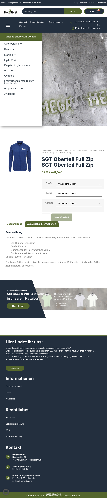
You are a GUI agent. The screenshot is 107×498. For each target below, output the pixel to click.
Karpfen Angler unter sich (18, 65)
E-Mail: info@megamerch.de (26, 475)
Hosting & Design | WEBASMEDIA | (43, 496)
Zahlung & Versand (79, 3)
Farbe (49, 193)
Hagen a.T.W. (13, 88)
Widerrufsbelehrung (14, 436)
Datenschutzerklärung (15, 424)
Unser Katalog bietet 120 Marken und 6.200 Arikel (21, 3)
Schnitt (49, 203)
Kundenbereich (38, 22)
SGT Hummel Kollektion (89, 150)
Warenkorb (101, 3)
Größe (49, 183)
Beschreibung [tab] (14, 224)
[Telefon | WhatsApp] (8, 467)
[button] (32, 143)
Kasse (91, 3)
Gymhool (9, 75)
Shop (49, 150)
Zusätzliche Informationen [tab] (41, 224)
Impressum (10, 418)
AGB (8, 430)
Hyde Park (10, 60)
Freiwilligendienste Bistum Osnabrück (19, 81)
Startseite (23, 22)
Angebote (9, 93)
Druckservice (56, 22)
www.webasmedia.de (70, 496)
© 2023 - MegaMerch (53, 494)
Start (44, 150)
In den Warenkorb (62, 217)
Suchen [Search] (72, 11)
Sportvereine (13, 43)
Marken (10, 54)
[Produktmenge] (46, 217)
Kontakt (22, 26)
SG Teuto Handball (71, 150)
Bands (9, 49)
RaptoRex (10, 70)
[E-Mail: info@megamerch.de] (8, 478)
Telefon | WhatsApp (21, 466)
